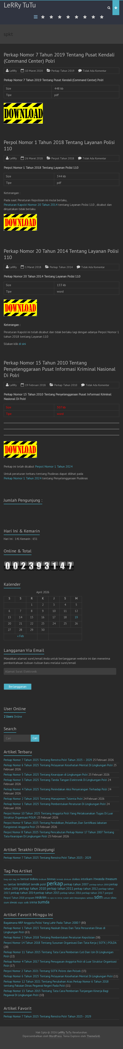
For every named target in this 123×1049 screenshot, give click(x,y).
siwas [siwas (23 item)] (13, 902)
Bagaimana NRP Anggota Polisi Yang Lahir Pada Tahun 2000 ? (42, 923)
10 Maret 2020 (34, 71)
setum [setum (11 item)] (106, 897)
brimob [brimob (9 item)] (60, 879)
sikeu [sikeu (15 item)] (113, 897)
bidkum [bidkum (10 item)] (42, 879)
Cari (35, 738)
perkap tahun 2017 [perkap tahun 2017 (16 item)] (93, 893)
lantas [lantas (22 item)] (12, 884)
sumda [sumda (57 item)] (43, 902)
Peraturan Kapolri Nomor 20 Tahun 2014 (30, 205)
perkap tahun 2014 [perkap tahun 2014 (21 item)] (23, 893)
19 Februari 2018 (35, 385)
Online (13, 716)
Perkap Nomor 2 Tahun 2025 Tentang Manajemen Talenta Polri (43, 799)
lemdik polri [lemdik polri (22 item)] (38, 884)
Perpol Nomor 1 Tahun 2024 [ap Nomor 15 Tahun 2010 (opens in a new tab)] (54, 466)
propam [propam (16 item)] (29, 897)
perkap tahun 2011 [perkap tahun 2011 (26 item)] (60, 888)
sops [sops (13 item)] (20, 902)
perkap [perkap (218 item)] (55, 883)
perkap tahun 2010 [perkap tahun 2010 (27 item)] (32, 888)
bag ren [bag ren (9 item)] (16, 879)
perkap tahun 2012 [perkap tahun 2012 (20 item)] (86, 888)
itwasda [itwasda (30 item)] (98, 879)
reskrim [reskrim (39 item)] (41, 897)
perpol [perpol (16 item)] (109, 893)
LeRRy (13, 71)
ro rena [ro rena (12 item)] (58, 897)
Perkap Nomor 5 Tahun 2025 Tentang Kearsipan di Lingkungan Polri (46, 774)
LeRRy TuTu (20, 5)
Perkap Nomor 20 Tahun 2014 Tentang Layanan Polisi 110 (61, 254)
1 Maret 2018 (33, 267)
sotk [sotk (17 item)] (26, 902)
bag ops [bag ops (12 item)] (8, 879)
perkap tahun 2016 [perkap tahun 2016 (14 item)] (70, 893)
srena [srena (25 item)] (33, 902)
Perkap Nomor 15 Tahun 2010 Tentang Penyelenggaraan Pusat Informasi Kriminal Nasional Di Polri (59, 368)
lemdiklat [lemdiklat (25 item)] (23, 884)
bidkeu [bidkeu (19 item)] (34, 879)
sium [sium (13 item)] (6, 902)
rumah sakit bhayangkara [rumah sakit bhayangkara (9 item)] (74, 898)
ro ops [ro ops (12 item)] (50, 897)
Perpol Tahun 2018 (62, 158)
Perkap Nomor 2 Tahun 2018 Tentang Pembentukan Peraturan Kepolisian (49, 937)
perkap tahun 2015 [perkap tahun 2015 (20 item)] (47, 893)
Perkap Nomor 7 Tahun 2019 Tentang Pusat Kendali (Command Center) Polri (59, 57)
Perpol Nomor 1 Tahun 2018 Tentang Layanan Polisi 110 (59, 145)
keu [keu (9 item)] (5, 884)
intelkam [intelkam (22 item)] (86, 879)
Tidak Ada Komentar (94, 71)
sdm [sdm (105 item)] (98, 897)
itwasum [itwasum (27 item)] (111, 879)
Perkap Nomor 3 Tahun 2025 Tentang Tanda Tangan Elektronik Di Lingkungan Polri (55, 780)
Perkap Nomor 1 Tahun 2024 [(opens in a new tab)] (22, 478)
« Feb (20, 636)
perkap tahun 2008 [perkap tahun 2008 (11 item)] (99, 884)
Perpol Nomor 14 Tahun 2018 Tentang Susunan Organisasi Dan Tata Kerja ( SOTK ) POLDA (60, 943)
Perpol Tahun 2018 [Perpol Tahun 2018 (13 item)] (14, 897)
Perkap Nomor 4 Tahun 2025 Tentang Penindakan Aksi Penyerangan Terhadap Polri (55, 789)
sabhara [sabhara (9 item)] (89, 898)
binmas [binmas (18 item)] (51, 879)
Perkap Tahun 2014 (61, 267)
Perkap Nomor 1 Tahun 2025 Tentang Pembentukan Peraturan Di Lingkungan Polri (55, 804)
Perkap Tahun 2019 (62, 71)
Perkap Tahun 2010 (65, 385)
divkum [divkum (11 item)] (67, 879)
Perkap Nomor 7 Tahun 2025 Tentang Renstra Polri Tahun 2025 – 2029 (48, 760)
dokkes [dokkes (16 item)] (76, 879)
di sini (22, 344)
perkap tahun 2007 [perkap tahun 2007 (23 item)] (76, 884)
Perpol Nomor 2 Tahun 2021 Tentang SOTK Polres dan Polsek (42, 971)
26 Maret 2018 (34, 158)
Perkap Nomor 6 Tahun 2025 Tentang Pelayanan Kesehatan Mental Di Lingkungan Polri (58, 765)
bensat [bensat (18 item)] (25, 879)
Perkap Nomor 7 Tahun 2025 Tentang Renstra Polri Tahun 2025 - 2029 (47, 858)
